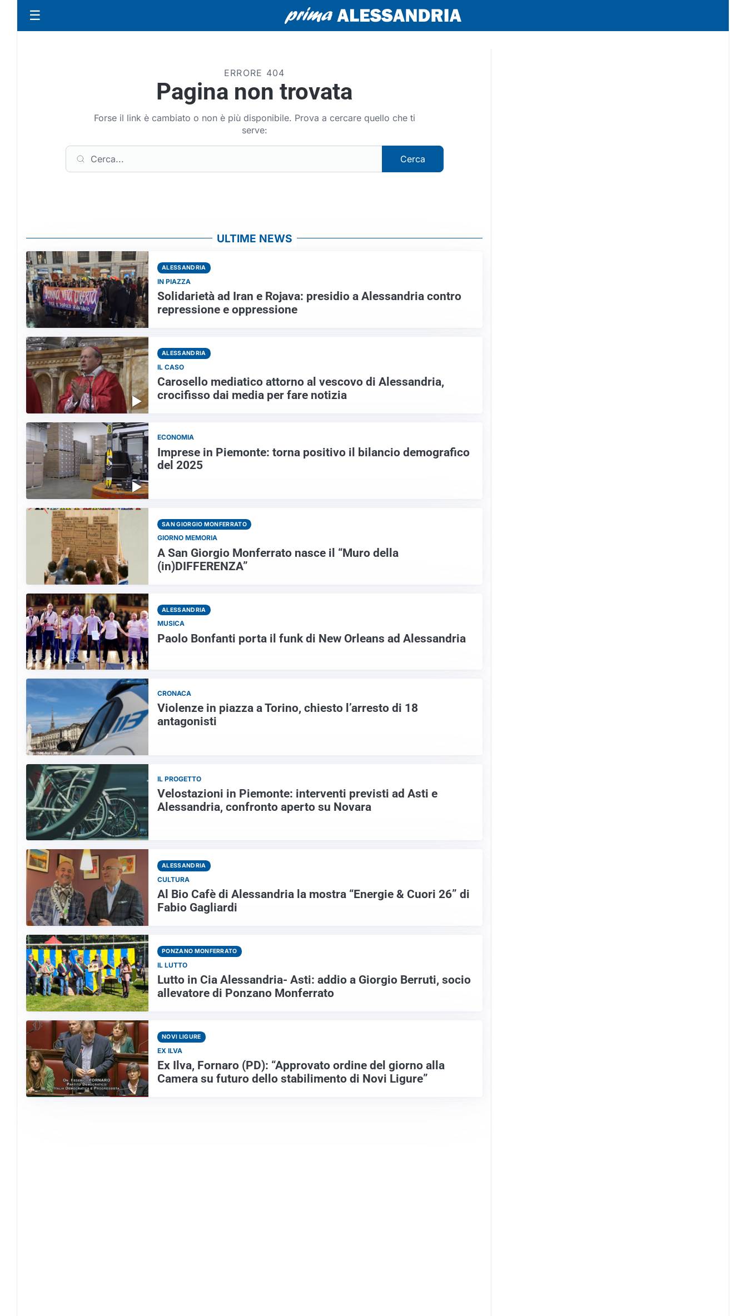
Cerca (412, 158)
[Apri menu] (35, 15)
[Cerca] (224, 159)
